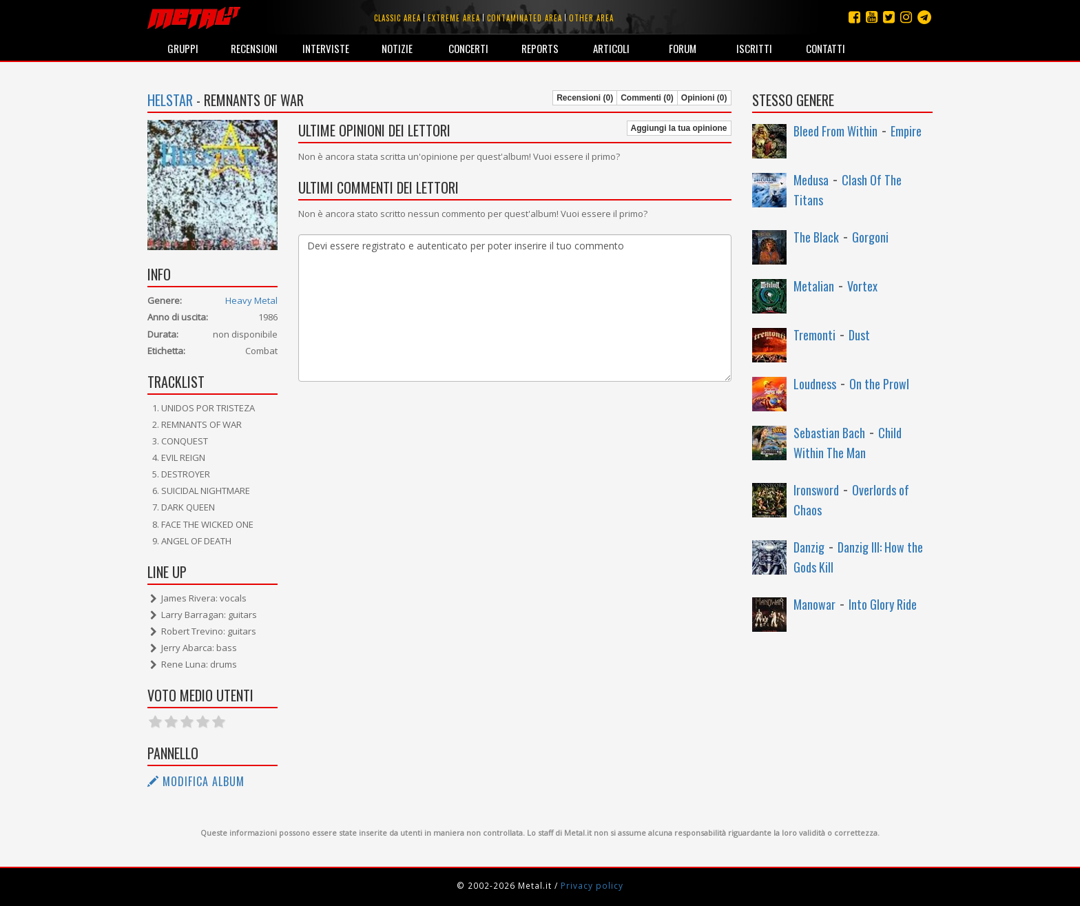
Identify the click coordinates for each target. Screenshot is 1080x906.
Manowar (814, 604)
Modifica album (196, 781)
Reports (540, 48)
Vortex (862, 286)
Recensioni (254, 48)
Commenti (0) (647, 98)
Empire (906, 131)
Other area (591, 18)
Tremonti (814, 335)
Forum (682, 48)
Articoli (611, 48)
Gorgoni (870, 237)
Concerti (468, 48)
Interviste (325, 48)
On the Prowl (879, 384)
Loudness (814, 384)
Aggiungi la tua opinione (679, 128)
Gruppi (182, 48)
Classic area (397, 18)
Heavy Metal (251, 300)
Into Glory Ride (883, 604)
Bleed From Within (835, 131)
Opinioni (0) (704, 98)
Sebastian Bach (829, 433)
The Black (816, 237)
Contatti (825, 48)
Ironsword (816, 490)
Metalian (813, 286)
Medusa (811, 180)
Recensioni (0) (585, 98)
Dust (859, 335)
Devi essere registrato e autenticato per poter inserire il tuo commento (514, 308)
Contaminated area (524, 18)
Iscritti (754, 48)
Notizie (397, 48)
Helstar (170, 100)
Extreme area (454, 18)
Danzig (808, 547)
